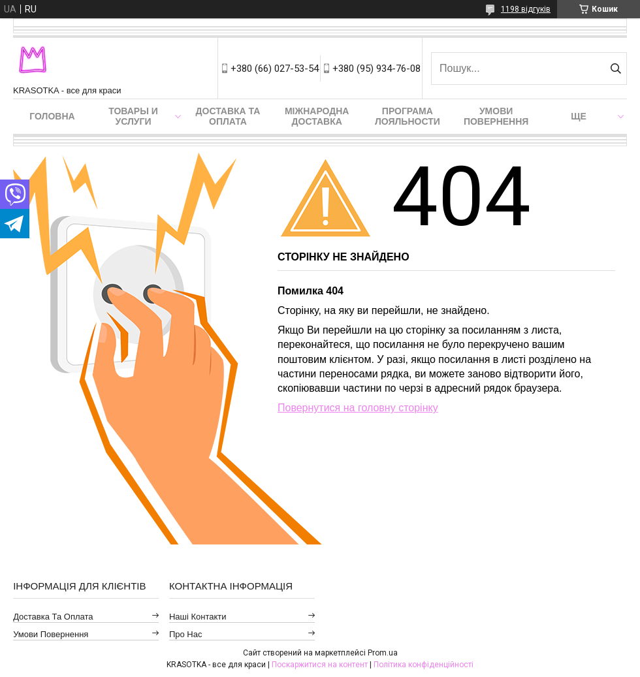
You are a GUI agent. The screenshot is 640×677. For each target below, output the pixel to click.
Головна (51, 116)
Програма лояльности (407, 116)
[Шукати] (615, 68)
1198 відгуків (526, 9)
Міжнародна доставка (317, 116)
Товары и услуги (133, 116)
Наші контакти (198, 617)
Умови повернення (496, 116)
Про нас (185, 634)
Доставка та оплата (228, 116)
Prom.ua (383, 652)
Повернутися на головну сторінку (358, 407)
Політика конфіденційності (423, 664)
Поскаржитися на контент (320, 664)
